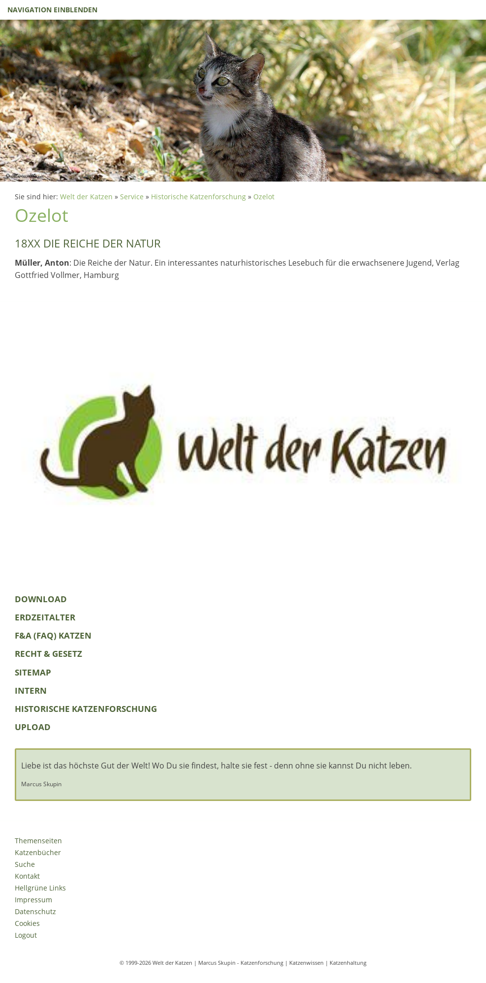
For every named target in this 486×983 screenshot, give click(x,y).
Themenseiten (38, 840)
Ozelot (263, 196)
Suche (25, 864)
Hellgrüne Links (40, 887)
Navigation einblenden (52, 9)
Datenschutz (35, 911)
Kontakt (27, 876)
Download (41, 599)
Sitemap (33, 672)
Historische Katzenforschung (198, 196)
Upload (33, 727)
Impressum (33, 899)
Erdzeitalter (45, 617)
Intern (31, 690)
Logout (26, 935)
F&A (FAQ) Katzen (53, 635)
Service (132, 196)
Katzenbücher (38, 852)
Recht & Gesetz (48, 653)
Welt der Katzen (86, 196)
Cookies (27, 923)
